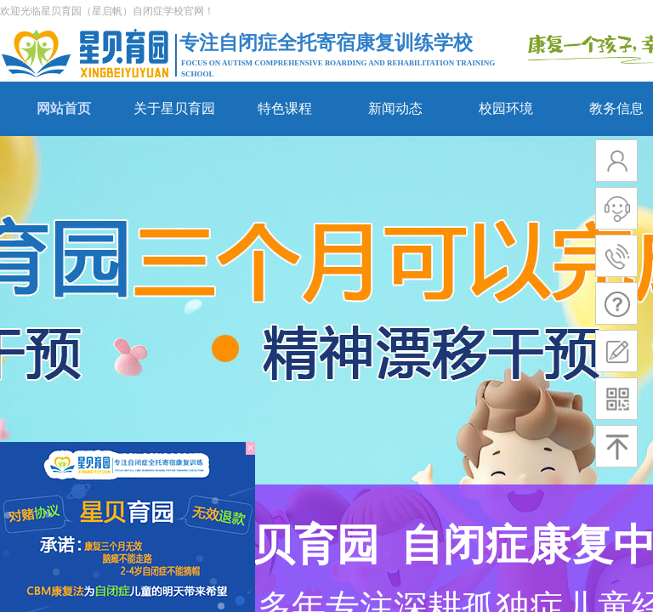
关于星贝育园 (174, 108)
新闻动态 (395, 108)
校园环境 (506, 108)
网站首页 (64, 108)
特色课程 (285, 108)
